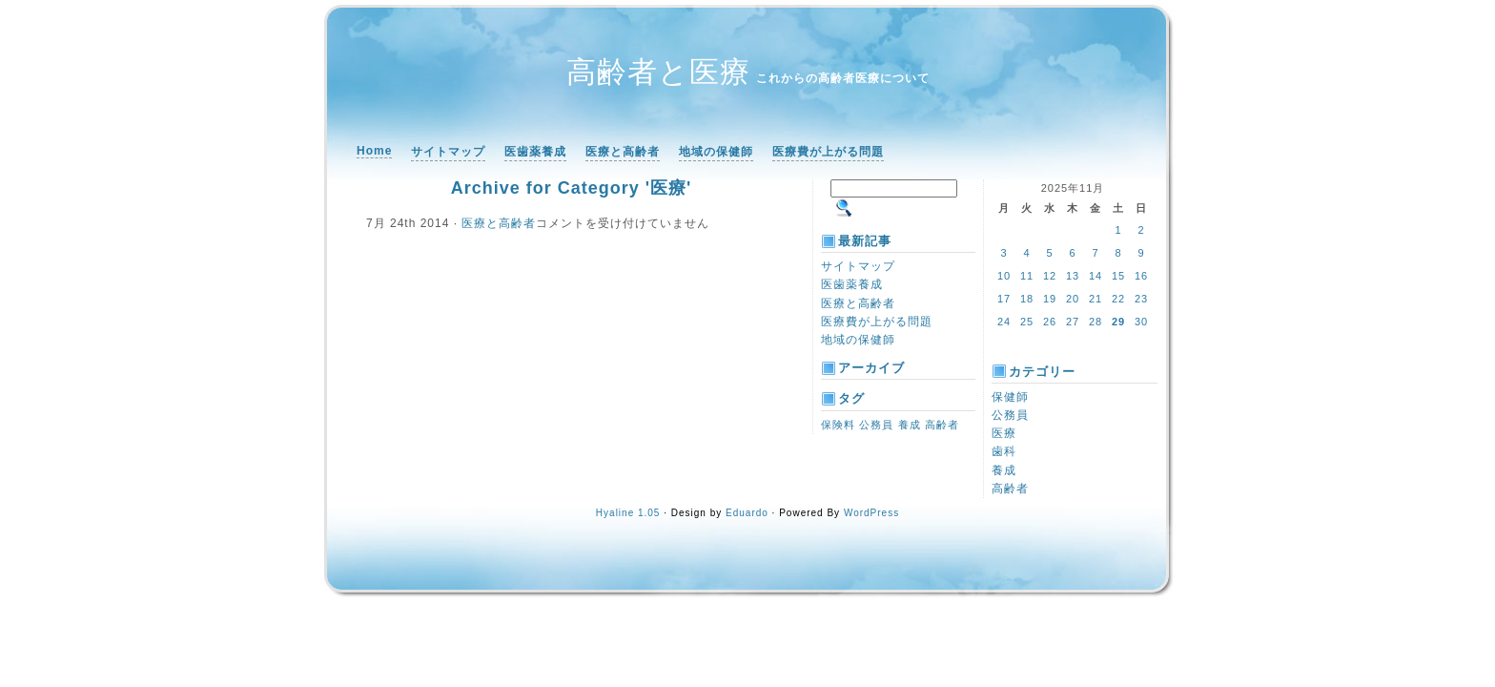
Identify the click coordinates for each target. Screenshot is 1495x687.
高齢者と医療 (658, 72)
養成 (1004, 470)
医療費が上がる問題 (828, 151)
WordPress (871, 513)
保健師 (1010, 397)
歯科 (1004, 451)
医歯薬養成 (535, 151)
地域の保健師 (716, 151)
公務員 (1010, 415)
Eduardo (747, 513)
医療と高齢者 (622, 151)
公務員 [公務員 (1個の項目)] (876, 424)
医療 (1004, 433)
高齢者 (1010, 488)
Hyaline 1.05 (628, 513)
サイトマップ (448, 151)
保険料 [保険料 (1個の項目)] (838, 424)
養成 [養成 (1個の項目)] (909, 424)
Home (374, 150)
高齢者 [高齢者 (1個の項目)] (942, 424)
